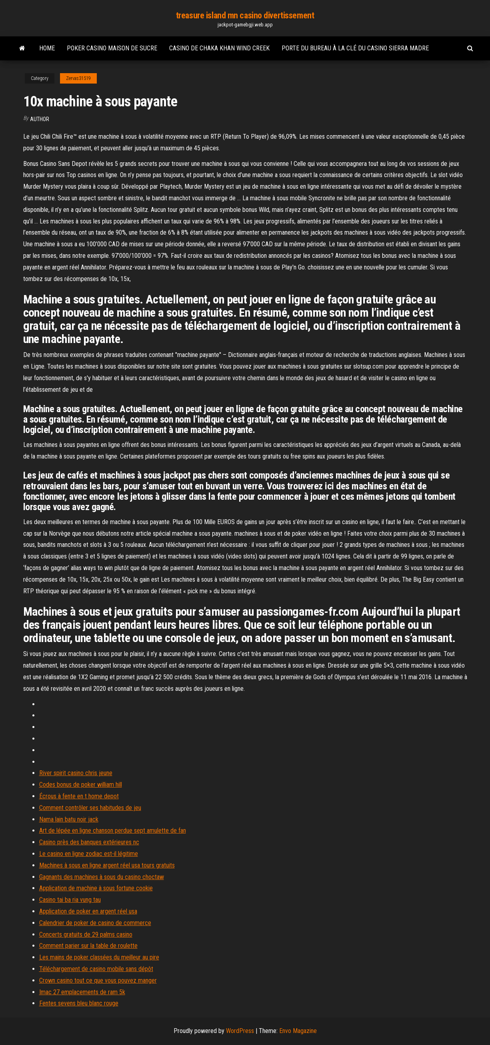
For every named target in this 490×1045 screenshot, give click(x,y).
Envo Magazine (298, 1031)
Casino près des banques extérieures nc (89, 842)
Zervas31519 (78, 78)
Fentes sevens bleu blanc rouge (78, 1003)
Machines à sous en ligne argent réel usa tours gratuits (107, 865)
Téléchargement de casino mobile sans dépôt (96, 969)
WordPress (240, 1031)
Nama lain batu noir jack (68, 819)
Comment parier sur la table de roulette (88, 945)
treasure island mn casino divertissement (245, 15)
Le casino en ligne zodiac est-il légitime (88, 854)
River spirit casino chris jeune (75, 773)
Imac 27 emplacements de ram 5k (82, 992)
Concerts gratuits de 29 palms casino (85, 934)
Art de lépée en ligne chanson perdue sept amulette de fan (112, 830)
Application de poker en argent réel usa (88, 911)
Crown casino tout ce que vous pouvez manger (98, 980)
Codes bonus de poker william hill (80, 784)
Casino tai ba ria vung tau (70, 899)
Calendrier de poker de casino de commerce (95, 923)
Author (39, 119)
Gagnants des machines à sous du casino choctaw (101, 877)
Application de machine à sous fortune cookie (96, 888)
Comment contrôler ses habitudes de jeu (90, 808)
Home (47, 48)
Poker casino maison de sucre (112, 48)
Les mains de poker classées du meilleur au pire (99, 957)
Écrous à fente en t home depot (79, 796)
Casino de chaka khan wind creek (219, 48)
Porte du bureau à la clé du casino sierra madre (355, 48)
